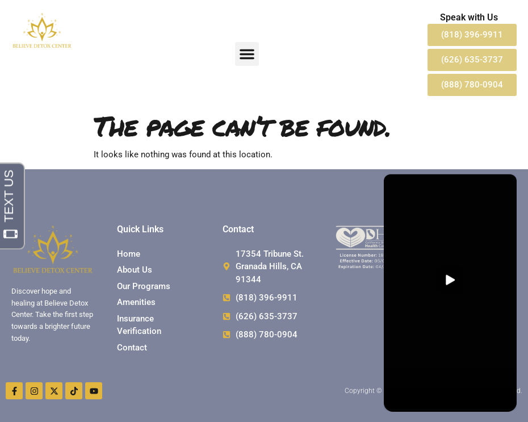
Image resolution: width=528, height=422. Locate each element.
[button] (247, 54)
